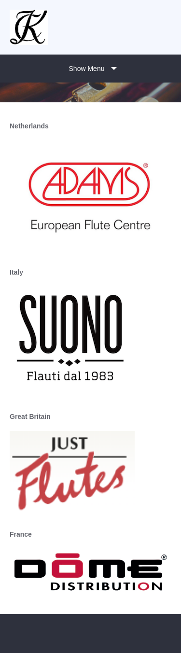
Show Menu (87, 68)
